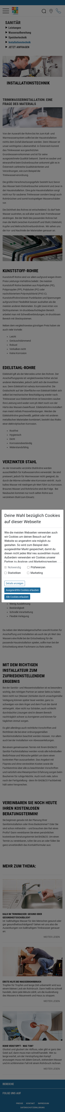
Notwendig (14, 567)
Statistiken (14, 573)
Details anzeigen (14, 583)
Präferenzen (38, 567)
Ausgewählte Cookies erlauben (22, 590)
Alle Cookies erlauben (17, 596)
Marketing (37, 573)
